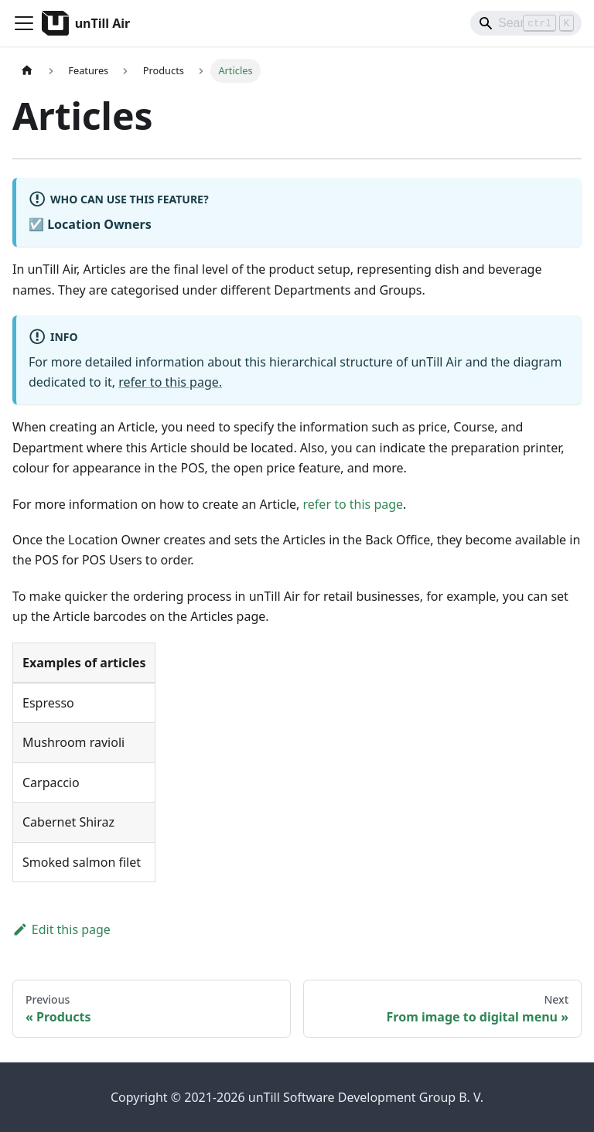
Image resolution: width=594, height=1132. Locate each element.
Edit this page (61, 929)
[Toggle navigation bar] (24, 23)
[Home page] (27, 71)
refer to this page (353, 504)
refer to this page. (170, 381)
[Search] (526, 23)
